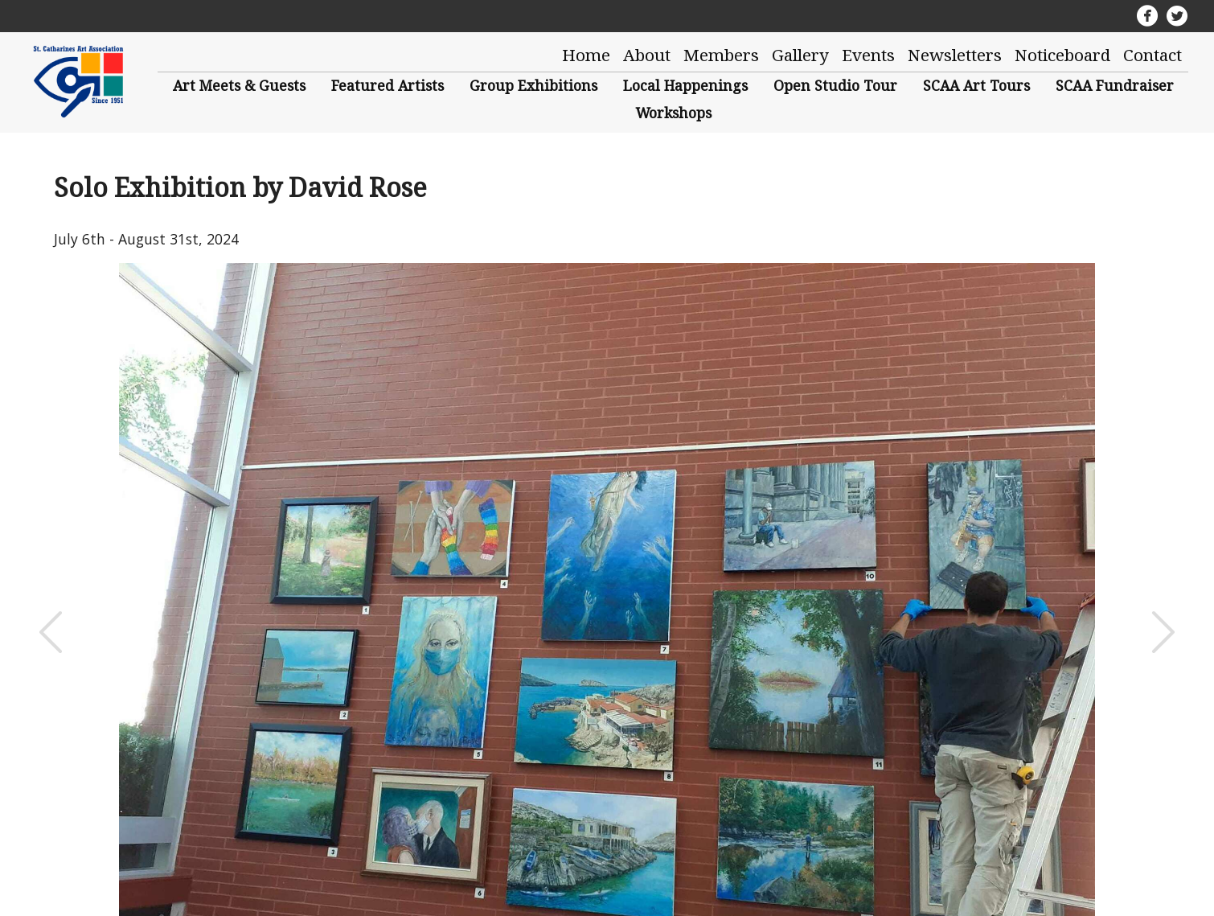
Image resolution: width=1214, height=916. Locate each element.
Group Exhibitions (533, 85)
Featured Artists (387, 85)
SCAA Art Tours (976, 85)
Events (868, 54)
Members (721, 54)
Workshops (673, 112)
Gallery (800, 54)
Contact (1152, 54)
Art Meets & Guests (239, 85)
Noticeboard (1062, 54)
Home (586, 54)
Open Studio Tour (835, 85)
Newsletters (955, 54)
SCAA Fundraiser (1115, 85)
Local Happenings (685, 85)
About (647, 54)
